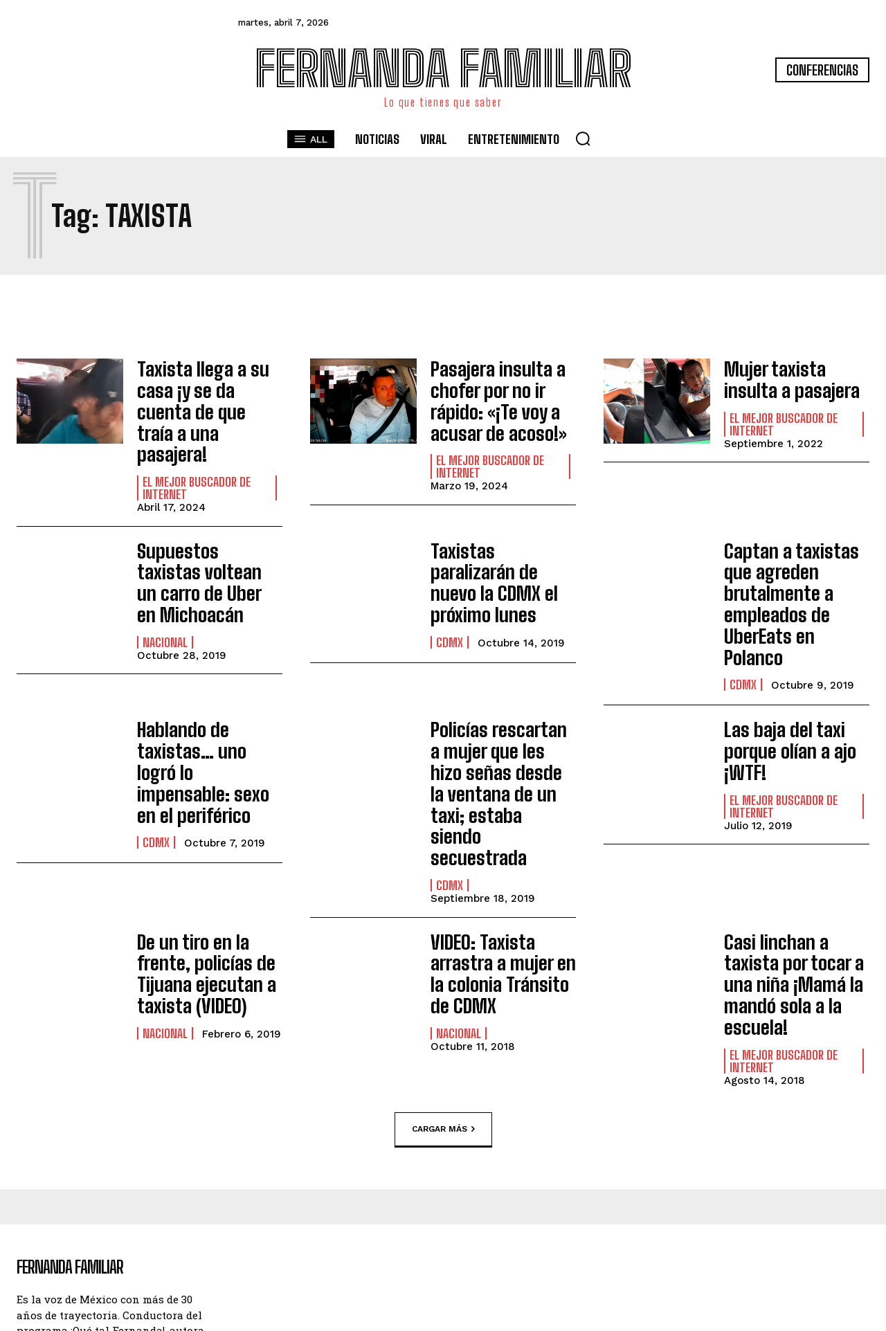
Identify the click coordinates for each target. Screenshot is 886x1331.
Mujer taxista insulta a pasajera (792, 377)
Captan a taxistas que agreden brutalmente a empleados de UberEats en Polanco (796, 542)
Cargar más (443, 967)
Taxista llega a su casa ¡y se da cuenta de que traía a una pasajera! (205, 394)
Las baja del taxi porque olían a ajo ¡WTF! (781, 658)
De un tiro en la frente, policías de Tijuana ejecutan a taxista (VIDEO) (209, 839)
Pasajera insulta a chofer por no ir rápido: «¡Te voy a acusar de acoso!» (489, 394)
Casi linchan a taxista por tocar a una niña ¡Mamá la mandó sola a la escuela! (795, 839)
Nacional (165, 578)
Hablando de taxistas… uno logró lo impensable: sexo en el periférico (203, 667)
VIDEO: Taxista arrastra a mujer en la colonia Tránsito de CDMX (502, 839)
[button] (582, 138)
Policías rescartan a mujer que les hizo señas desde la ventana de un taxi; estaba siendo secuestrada (495, 685)
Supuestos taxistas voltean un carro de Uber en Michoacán (200, 533)
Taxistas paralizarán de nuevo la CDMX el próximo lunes (498, 537)
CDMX (449, 582)
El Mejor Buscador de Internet (197, 454)
